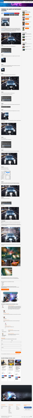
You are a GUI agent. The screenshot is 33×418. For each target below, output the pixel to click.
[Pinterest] (16, 13)
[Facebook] (6, 13)
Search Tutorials (28, 409)
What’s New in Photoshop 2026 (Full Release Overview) (28, 46)
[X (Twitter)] (6, 14)
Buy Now (27, 14)
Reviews (2, 407)
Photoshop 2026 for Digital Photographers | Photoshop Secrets (27, 12)
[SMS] (17, 14)
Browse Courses (27, 407)
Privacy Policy (17, 407)
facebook (3, 284)
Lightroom (9, 407)
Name (2, 340)
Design (9, 409)
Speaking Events (17, 409)
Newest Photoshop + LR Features (4, 406)
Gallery (1, 408)
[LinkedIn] (11, 13)
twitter (2, 285)
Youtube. (3, 283)
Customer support (17, 408)
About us (17, 406)
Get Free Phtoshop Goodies (5, 289)
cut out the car (2, 29)
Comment (2, 347)
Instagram (3, 282)
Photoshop (9, 406)
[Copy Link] (11, 14)
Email (12, 340)
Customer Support (25, 0)
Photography (10, 408)
